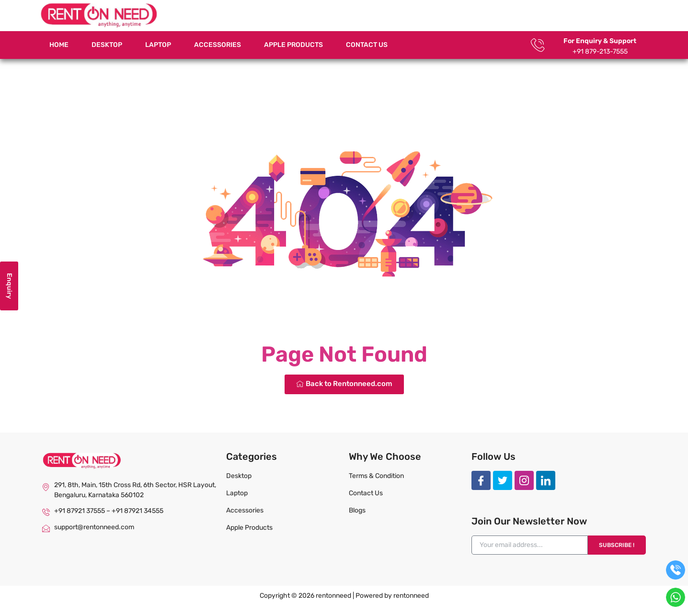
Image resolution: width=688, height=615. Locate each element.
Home (59, 45)
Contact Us (367, 45)
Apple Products (293, 45)
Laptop (158, 45)
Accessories (217, 45)
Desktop (107, 45)
